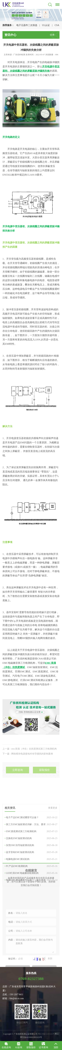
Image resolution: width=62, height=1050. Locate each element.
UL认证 (46, 25)
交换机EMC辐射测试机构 (31, 876)
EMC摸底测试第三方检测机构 (31, 869)
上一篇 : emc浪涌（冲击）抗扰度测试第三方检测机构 (29, 755)
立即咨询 (17, 777)
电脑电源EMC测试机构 (31, 896)
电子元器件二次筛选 (26, 25)
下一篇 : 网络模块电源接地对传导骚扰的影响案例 (27, 760)
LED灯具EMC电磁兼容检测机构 (31, 910)
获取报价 (44, 777)
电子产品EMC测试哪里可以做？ (31, 855)
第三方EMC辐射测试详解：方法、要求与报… (31, 862)
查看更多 (52, 845)
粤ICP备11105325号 (46, 1034)
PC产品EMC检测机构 (31, 903)
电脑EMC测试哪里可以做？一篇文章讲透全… (31, 917)
